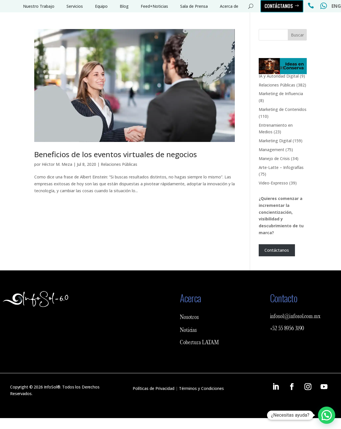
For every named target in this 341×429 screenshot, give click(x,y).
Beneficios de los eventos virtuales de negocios (115, 154)
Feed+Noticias (154, 6)
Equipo (101, 6)
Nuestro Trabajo (38, 6)
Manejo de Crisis (274, 158)
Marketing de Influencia (281, 93)
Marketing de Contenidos (282, 109)
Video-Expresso (273, 183)
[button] (326, 415)
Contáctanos (278, 5)
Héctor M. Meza (57, 164)
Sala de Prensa (194, 6)
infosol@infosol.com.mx (295, 317)
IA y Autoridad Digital (279, 76)
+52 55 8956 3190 (287, 329)
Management (271, 149)
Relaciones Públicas (119, 164)
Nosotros (189, 317)
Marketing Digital (275, 140)
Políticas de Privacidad (153, 388)
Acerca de (229, 6)
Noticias (188, 330)
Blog (124, 6)
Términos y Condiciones (201, 388)
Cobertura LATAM (199, 343)
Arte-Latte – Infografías (281, 167)
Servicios (74, 6)
